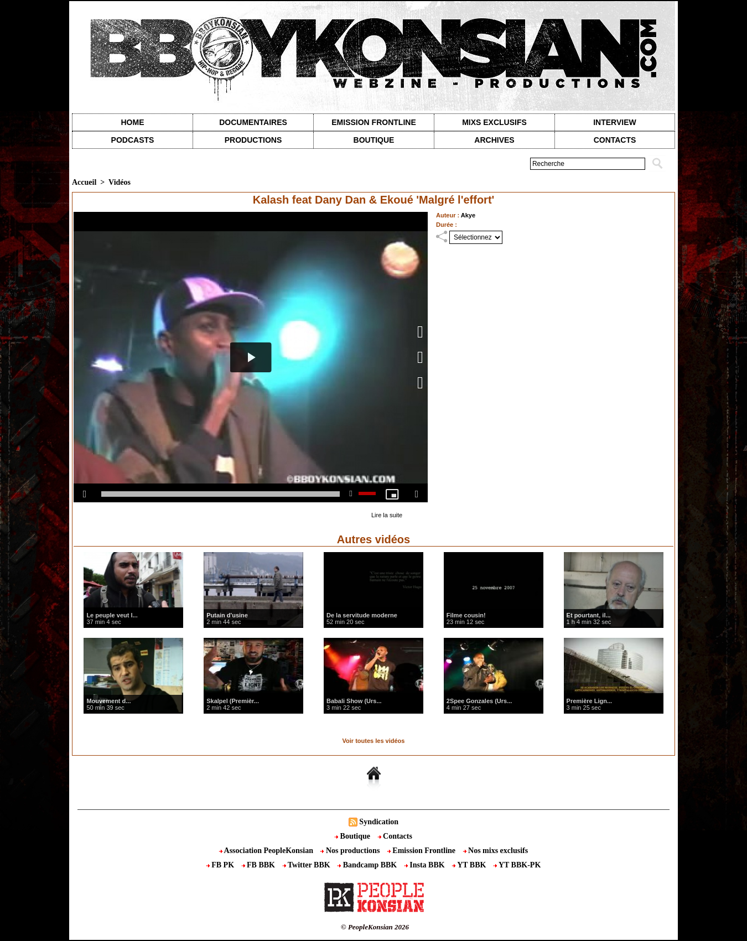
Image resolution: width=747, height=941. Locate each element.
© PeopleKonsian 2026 (375, 927)
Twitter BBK (308, 865)
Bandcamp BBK (368, 865)
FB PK (221, 865)
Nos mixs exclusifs (495, 850)
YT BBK (470, 865)
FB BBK (259, 865)
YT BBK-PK (517, 865)
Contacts (395, 836)
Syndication (378, 822)
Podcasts (132, 140)
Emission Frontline (373, 122)
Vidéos (119, 182)
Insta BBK (425, 865)
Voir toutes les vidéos (374, 740)
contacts (615, 140)
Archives (494, 140)
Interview (614, 122)
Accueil (84, 182)
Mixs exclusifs (494, 122)
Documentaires (253, 122)
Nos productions (350, 850)
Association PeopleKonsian (267, 850)
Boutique (374, 140)
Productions (253, 140)
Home (132, 122)
